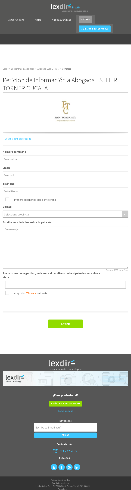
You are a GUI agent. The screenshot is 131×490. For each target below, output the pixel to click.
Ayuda (38, 19)
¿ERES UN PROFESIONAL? (94, 28)
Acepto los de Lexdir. (31, 293)
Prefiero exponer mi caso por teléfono (35, 199)
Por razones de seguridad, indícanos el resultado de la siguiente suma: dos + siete (51, 275)
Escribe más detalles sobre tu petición (27, 222)
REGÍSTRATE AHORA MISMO (65, 403)
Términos (31, 293)
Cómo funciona (16, 19)
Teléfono (9, 183)
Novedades (66, 420)
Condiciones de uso (60, 483)
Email (6, 167)
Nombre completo (14, 151)
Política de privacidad (60, 480)
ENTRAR (85, 19)
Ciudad (7, 206)
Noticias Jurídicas (61, 19)
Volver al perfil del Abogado (18, 138)
